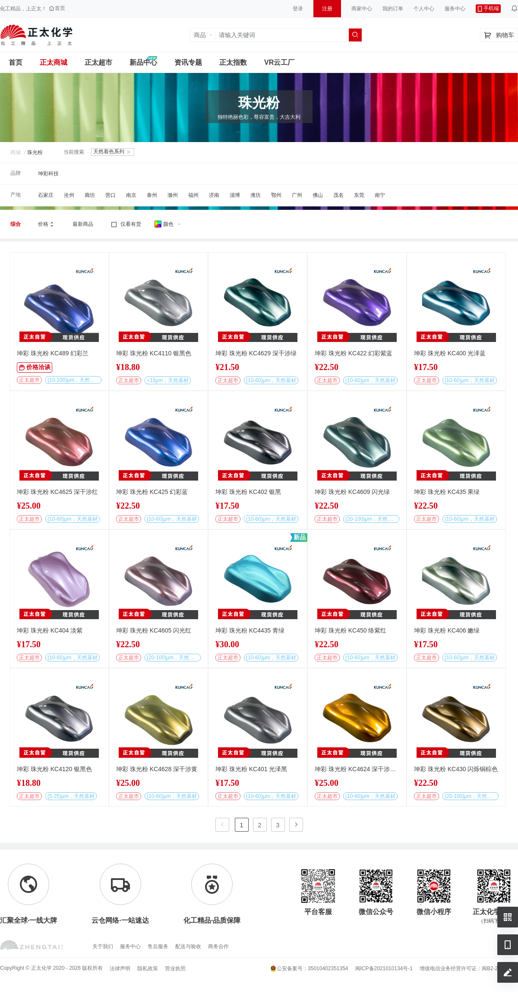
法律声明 (120, 968)
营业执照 (175, 968)
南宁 (380, 195)
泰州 (152, 195)
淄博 (235, 195)
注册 (327, 9)
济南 (214, 195)
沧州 (69, 195)
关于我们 (102, 946)
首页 (15, 62)
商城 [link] (15, 152)
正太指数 (233, 62)
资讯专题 (188, 62)
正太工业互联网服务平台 (36, 35)
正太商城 (53, 62)
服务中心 (455, 9)
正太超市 (98, 62)
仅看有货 (126, 224)
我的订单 (392, 9)
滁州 (172, 195)
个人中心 (424, 9)
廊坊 (90, 195)
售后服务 (158, 946)
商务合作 (218, 946)
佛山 (318, 195)
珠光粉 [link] (35, 152)
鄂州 (276, 195)
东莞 (359, 195)
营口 (110, 195)
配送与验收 (188, 946)
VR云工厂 (279, 62)
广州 (297, 195)
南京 (131, 195)
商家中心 (361, 9)
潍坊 (255, 195)
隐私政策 (147, 968)
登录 (298, 9)
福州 (193, 195)
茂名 (338, 195)
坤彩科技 (48, 174)
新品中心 (143, 62)
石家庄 (46, 195)
